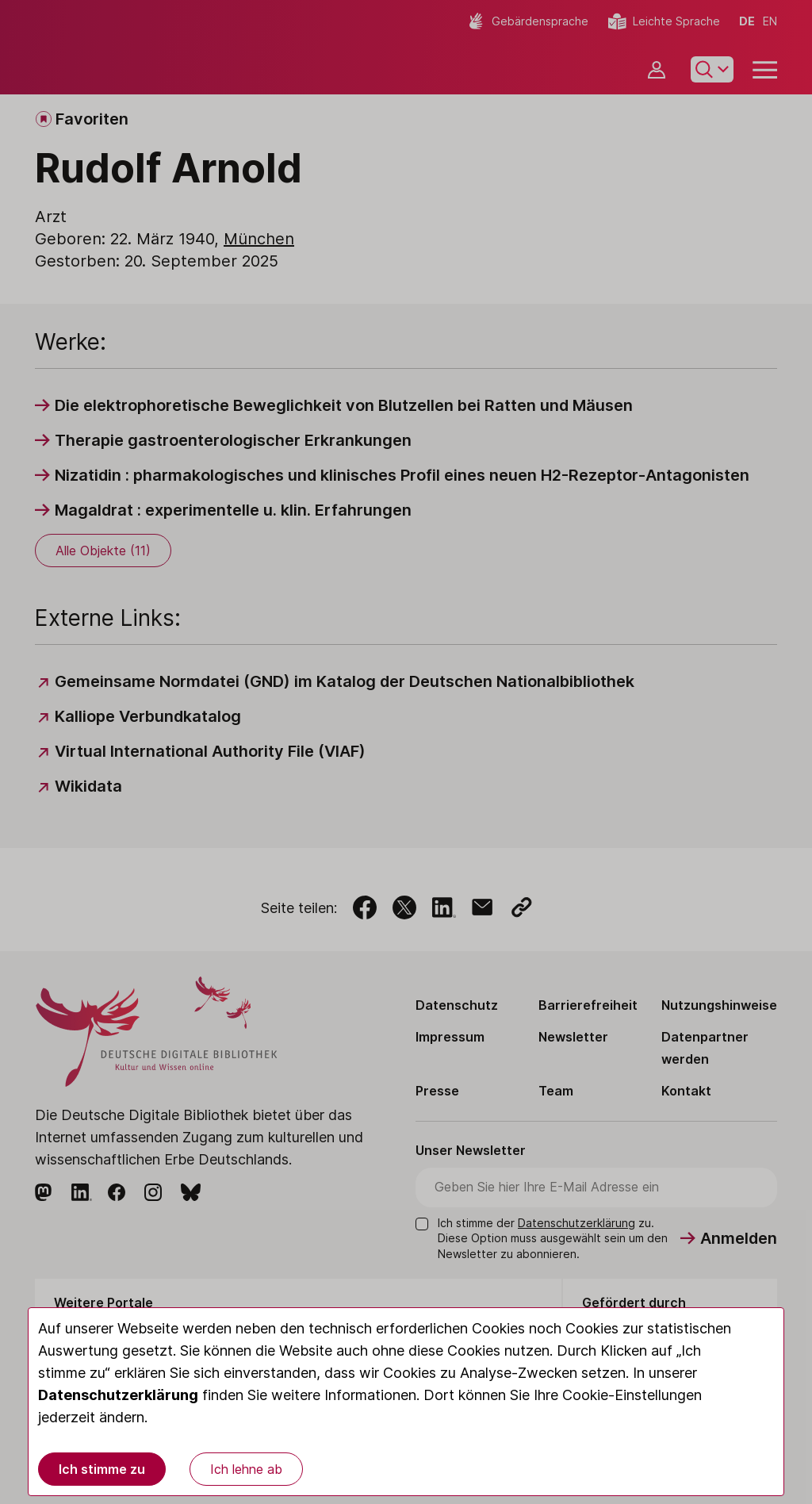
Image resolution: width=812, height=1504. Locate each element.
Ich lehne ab (246, 1469)
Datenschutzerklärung (118, 1395)
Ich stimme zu (102, 1469)
